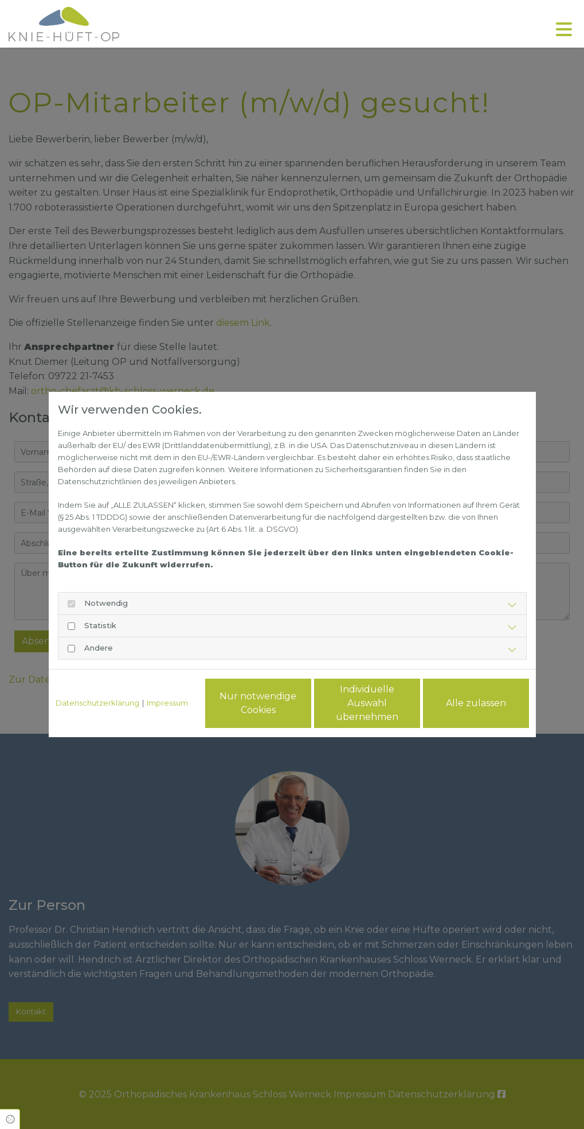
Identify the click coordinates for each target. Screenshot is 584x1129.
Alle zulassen (476, 703)
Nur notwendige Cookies (258, 703)
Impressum (167, 702)
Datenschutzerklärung (97, 702)
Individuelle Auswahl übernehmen (367, 703)
